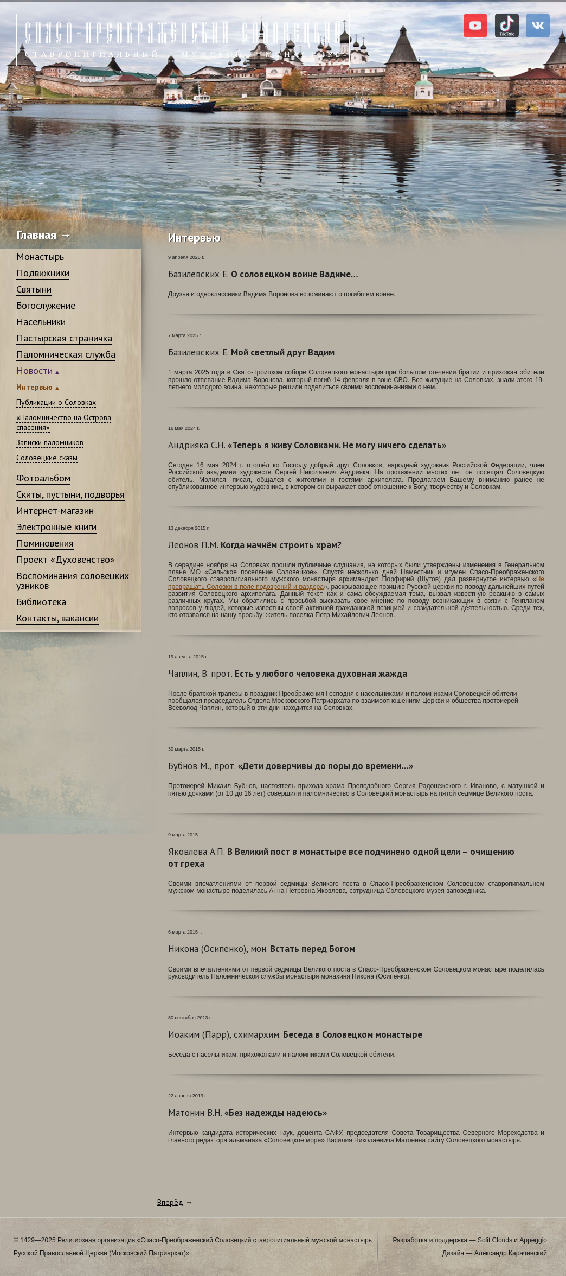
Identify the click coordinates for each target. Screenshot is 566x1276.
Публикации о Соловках (56, 402)
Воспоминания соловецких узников (72, 580)
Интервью (34, 387)
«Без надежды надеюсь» (247, 1113)
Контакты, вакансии (57, 618)
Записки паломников (49, 442)
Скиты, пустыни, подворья (70, 494)
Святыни (34, 289)
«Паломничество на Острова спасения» (63, 422)
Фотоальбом (43, 478)
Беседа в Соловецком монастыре (295, 1034)
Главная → (44, 234)
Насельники (41, 321)
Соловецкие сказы (47, 457)
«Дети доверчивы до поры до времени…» (290, 766)
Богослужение (45, 305)
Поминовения (45, 543)
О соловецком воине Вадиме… (263, 274)
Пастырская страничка (64, 338)
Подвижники (42, 272)
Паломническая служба (65, 354)
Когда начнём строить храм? (255, 545)
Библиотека (41, 601)
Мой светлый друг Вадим (251, 352)
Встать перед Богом (261, 949)
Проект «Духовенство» (65, 559)
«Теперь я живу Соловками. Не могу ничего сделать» (307, 445)
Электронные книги (56, 526)
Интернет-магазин (55, 510)
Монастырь (40, 256)
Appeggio (533, 1240)
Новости (34, 370)
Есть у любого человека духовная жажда (287, 674)
